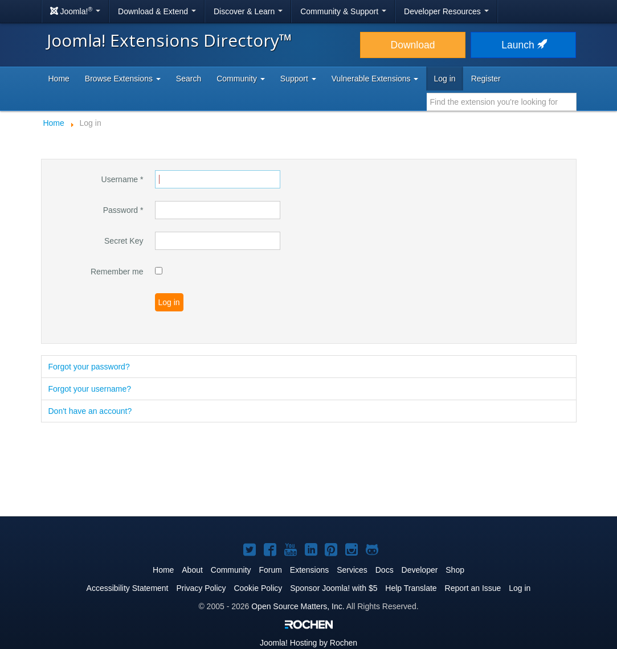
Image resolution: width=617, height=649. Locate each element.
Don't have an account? (90, 411)
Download (413, 45)
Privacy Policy (201, 588)
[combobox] (502, 102)
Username (122, 179)
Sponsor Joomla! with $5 (333, 588)
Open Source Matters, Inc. (297, 606)
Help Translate (410, 588)
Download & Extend (157, 11)
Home (59, 78)
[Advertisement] (309, 470)
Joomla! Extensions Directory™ (169, 40)
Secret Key (123, 240)
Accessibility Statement (128, 588)
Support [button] (298, 78)
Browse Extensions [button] (123, 78)
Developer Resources (446, 11)
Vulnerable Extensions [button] (375, 78)
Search (188, 78)
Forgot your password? (89, 366)
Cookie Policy (258, 588)
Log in (444, 78)
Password (123, 210)
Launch (523, 45)
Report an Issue (473, 588)
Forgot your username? (90, 388)
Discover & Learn (248, 11)
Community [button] (240, 78)
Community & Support (343, 11)
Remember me (117, 271)
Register (486, 78)
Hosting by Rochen (308, 642)
